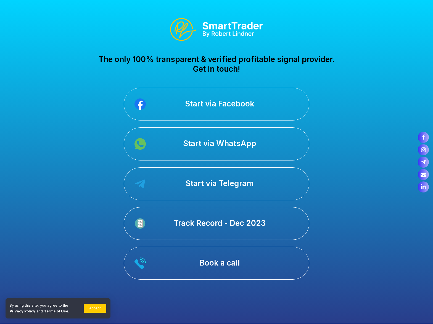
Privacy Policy (22, 311)
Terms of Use (56, 311)
